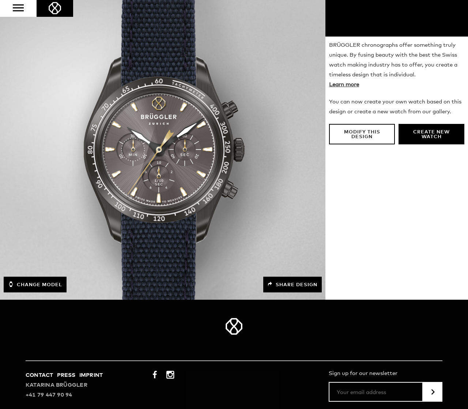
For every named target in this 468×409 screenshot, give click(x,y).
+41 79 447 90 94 (49, 395)
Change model (35, 284)
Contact (39, 375)
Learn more (344, 84)
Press (66, 375)
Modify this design (362, 134)
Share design (292, 284)
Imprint (91, 375)
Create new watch (431, 134)
